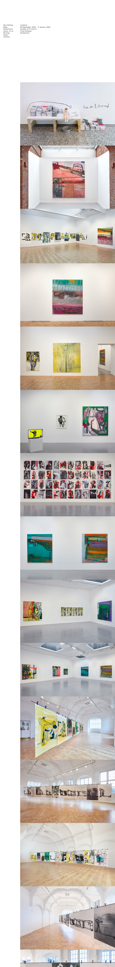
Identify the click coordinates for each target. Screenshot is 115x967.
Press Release (26, 31)
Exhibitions (24, 33)
